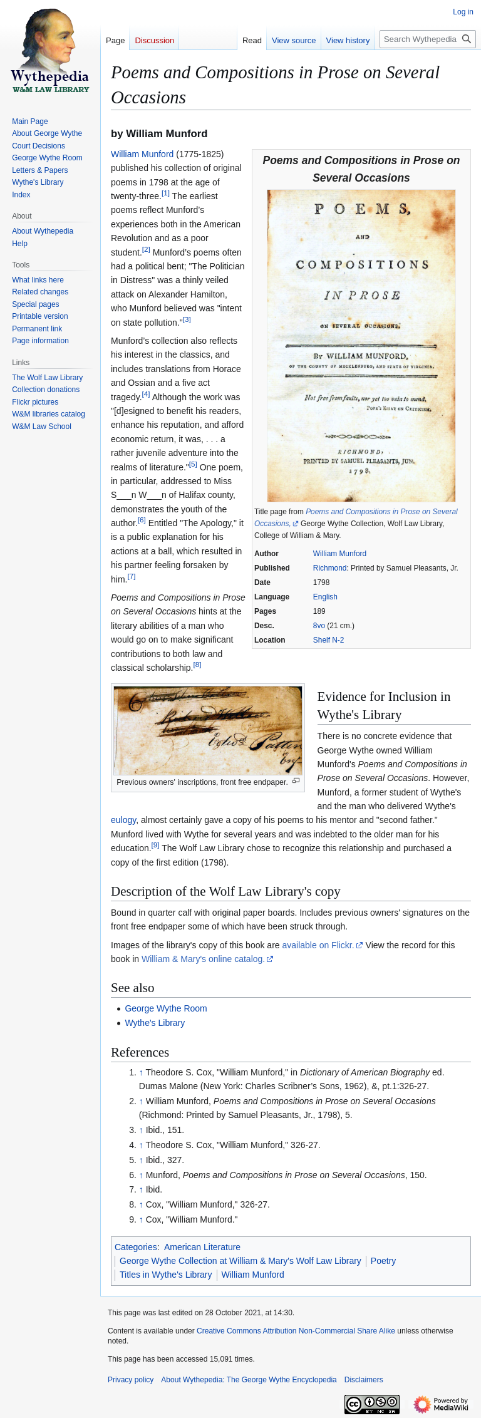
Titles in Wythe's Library (166, 1275)
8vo (319, 625)
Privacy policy (130, 1379)
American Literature (202, 1247)
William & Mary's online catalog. (203, 959)
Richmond (330, 568)
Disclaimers (363, 1379)
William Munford (339, 553)
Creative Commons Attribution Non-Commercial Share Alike (296, 1331)
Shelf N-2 (328, 640)
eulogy (123, 820)
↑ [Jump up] (141, 1072)
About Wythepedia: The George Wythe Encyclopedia (248, 1379)
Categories (136, 1247)
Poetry (383, 1261)
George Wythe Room (166, 1008)
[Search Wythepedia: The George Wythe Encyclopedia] (428, 39)
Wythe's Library (155, 1023)
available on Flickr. (318, 945)
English (325, 597)
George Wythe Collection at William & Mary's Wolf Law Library (240, 1261)
